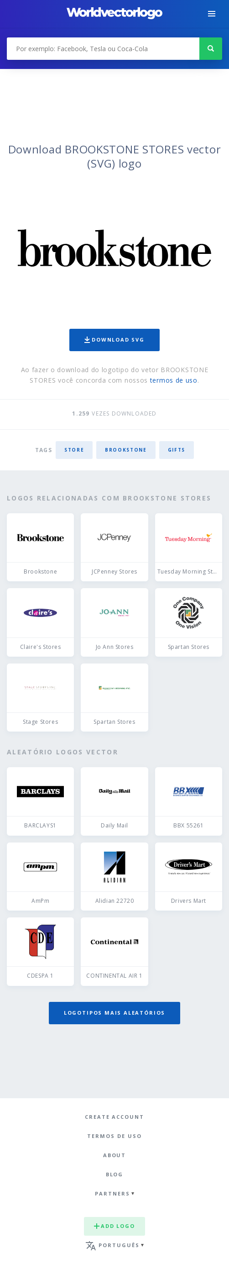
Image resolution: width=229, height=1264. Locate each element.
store (74, 450)
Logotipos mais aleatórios (114, 1012)
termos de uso (174, 380)
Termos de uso (114, 1135)
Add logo (114, 1225)
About (114, 1155)
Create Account (114, 1116)
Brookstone (126, 450)
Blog (115, 1174)
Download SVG (114, 339)
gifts (176, 450)
